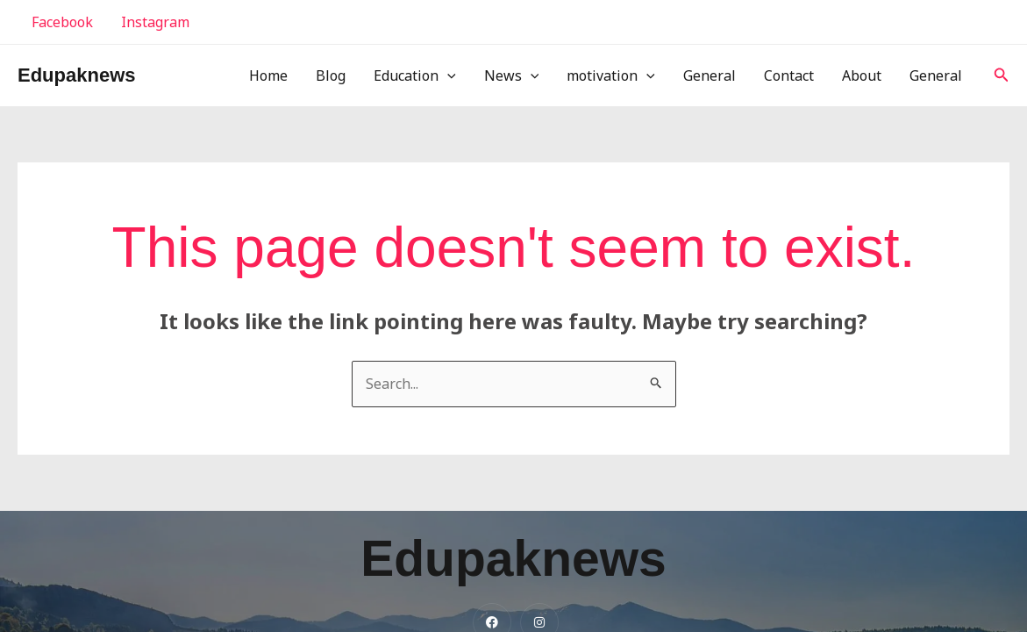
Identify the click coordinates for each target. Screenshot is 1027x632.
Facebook (62, 22)
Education (415, 75)
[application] (447, 75)
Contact (789, 75)
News (511, 75)
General (709, 75)
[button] (1001, 75)
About (861, 75)
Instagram (155, 22)
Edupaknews (76, 75)
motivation (611, 75)
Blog (331, 75)
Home (268, 75)
